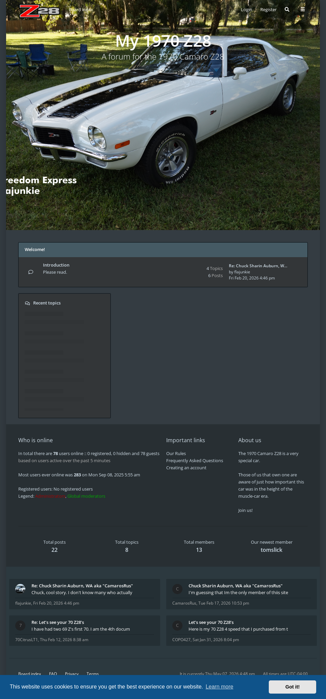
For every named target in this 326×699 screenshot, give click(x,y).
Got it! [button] (292, 687)
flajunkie (242, 272)
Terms (93, 674)
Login (246, 9)
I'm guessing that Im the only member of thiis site (238, 592)
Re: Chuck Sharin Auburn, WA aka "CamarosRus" (82, 586)
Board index (29, 674)
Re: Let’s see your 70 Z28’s (57, 622)
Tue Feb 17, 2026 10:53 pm (223, 603)
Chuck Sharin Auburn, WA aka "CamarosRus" (236, 586)
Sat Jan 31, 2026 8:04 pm (216, 639)
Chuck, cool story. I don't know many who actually (81, 592)
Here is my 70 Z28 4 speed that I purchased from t (238, 629)
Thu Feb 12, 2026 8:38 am (64, 639)
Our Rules (176, 453)
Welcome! (35, 249)
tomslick (271, 550)
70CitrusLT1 (26, 639)
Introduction (56, 265)
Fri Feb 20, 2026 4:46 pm (56, 603)
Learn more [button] (219, 687)
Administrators (50, 496)
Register (268, 9)
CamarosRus (184, 603)
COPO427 (181, 639)
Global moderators (86, 496)
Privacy (72, 674)
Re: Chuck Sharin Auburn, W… (258, 266)
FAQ (53, 674)
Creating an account (186, 468)
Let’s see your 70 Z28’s (211, 622)
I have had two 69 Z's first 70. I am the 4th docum (80, 629)
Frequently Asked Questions (194, 460)
